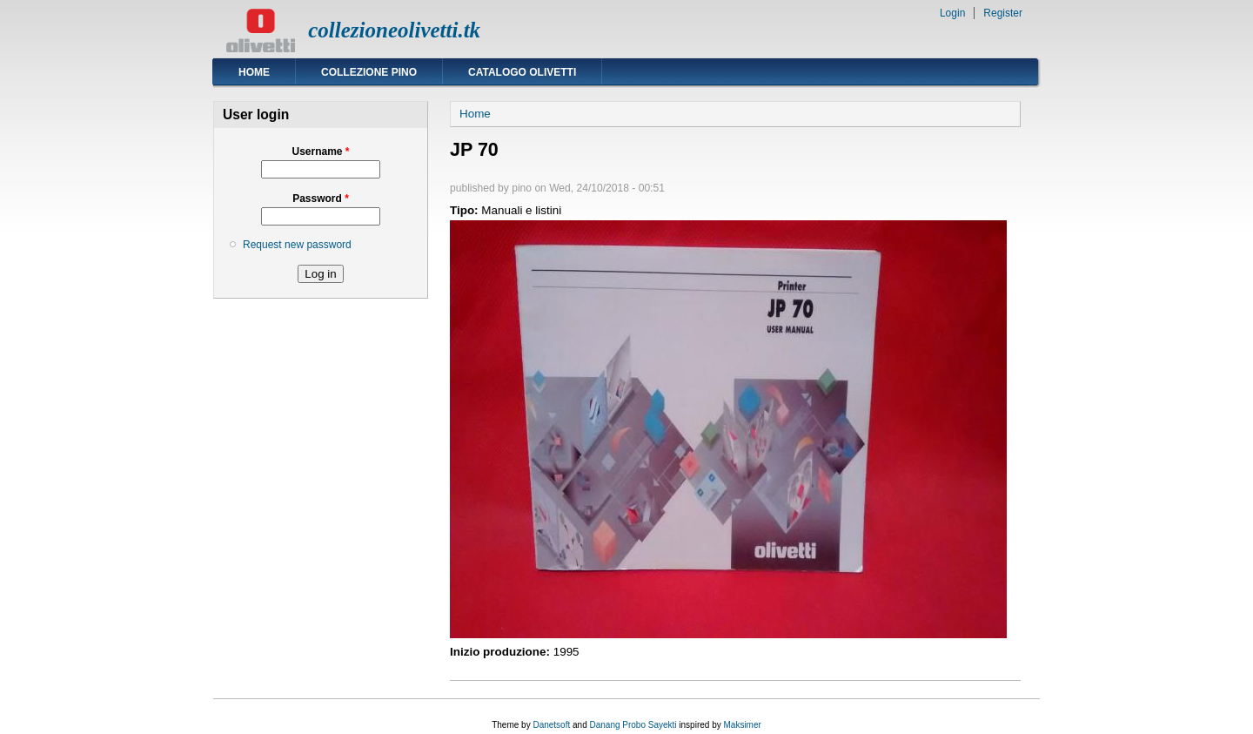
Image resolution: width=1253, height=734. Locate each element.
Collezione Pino (369, 72)
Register (1002, 13)
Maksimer (742, 725)
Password (320, 198)
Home (254, 72)
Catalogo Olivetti (522, 72)
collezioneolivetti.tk (394, 30)
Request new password (297, 245)
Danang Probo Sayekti (632, 725)
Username (320, 151)
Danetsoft (551, 725)
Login (952, 13)
